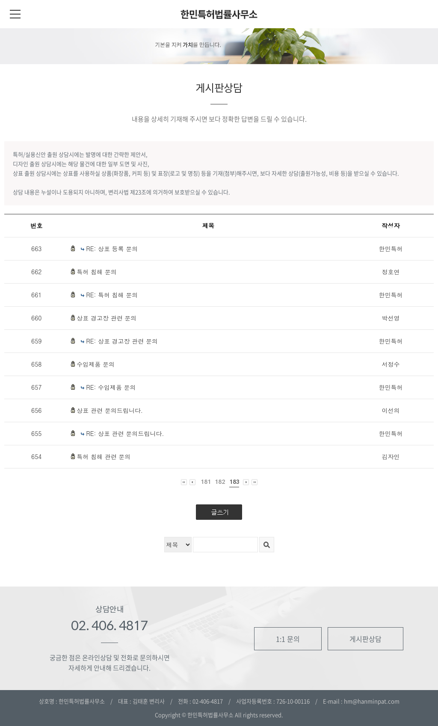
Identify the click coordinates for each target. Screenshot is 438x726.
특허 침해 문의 (96, 271)
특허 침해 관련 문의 (103, 456)
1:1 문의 (288, 639)
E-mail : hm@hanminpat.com (361, 701)
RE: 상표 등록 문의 (112, 248)
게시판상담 (365, 639)
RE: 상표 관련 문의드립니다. (125, 433)
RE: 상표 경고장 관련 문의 (122, 341)
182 (220, 482)
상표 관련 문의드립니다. (110, 410)
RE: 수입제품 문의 (111, 387)
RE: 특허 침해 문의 (112, 294)
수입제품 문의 (96, 364)
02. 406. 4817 (109, 625)
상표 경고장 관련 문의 (106, 318)
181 (206, 482)
